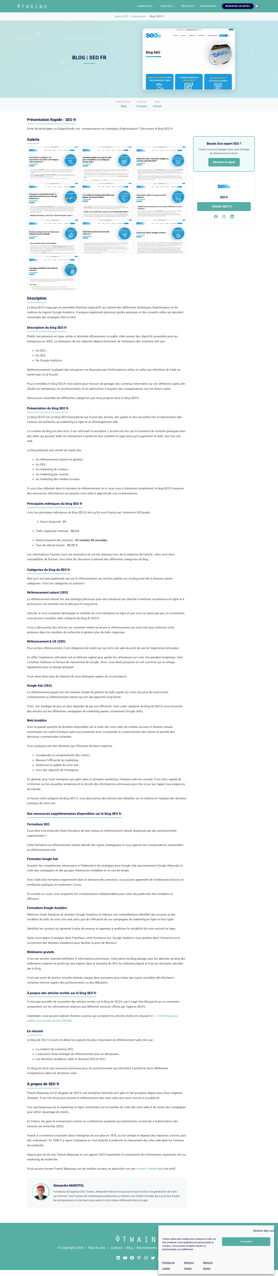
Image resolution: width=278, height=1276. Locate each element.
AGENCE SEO (146, 6)
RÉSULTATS (188, 6)
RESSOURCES (209, 6)
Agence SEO (121, 16)
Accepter (246, 1241)
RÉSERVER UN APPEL (237, 6)
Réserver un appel (224, 162)
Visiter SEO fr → (224, 206)
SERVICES (168, 6)
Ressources (139, 16)
